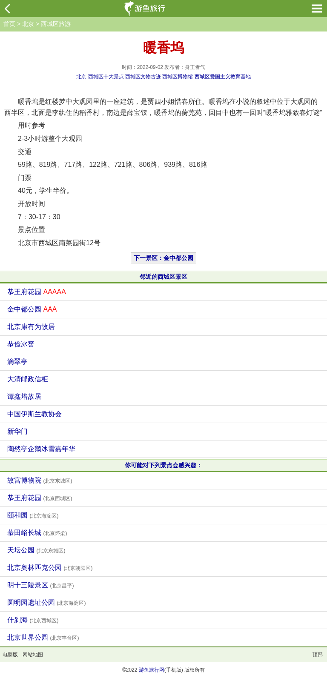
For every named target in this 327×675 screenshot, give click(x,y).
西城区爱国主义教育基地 (223, 77)
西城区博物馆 (177, 77)
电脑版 (10, 655)
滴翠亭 (17, 361)
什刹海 (32, 620)
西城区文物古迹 (143, 77)
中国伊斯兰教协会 (34, 414)
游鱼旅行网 (151, 670)
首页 (9, 23)
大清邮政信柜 (27, 379)
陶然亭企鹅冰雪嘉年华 (41, 448)
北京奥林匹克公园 (49, 567)
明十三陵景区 (40, 585)
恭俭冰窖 (20, 344)
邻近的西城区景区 (163, 276)
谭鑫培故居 (24, 396)
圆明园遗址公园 (46, 602)
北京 (28, 23)
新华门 (17, 431)
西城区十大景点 (106, 77)
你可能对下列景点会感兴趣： (163, 465)
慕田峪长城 (37, 532)
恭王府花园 (36, 291)
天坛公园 (36, 550)
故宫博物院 (39, 480)
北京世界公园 (43, 637)
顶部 (318, 655)
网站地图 (33, 655)
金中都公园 (32, 309)
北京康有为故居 (31, 326)
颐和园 (32, 515)
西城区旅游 (56, 23)
